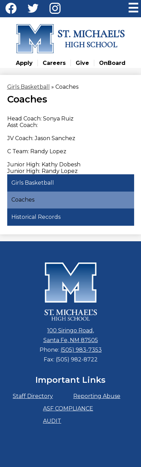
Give (82, 63)
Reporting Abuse (96, 396)
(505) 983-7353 (81, 350)
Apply (24, 63)
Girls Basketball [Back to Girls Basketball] (28, 87)
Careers (54, 63)
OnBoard (112, 63)
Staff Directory (33, 396)
